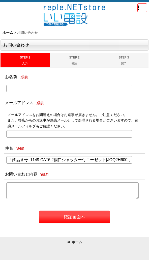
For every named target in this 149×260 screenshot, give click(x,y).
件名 (9, 148)
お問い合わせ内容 (21, 174)
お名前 (11, 76)
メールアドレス (19, 102)
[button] (142, 7)
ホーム (74, 242)
